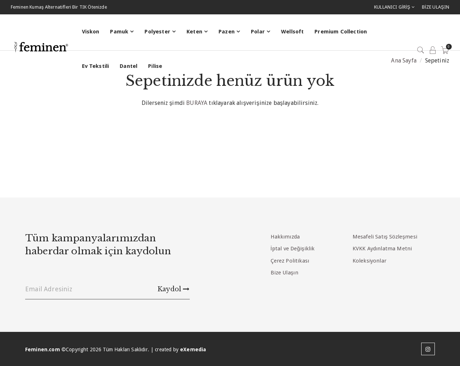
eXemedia (193, 349)
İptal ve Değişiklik (293, 248)
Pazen (226, 31)
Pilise (155, 66)
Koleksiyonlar (369, 261)
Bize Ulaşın (284, 272)
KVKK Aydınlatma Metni (382, 248)
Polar (258, 31)
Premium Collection (340, 31)
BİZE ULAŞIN (435, 7)
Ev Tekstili (95, 66)
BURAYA (196, 102)
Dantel (128, 66)
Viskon (91, 31)
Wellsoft (292, 31)
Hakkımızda (285, 236)
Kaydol (173, 289)
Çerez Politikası (290, 261)
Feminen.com (42, 349)
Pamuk (119, 31)
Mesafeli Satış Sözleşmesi (385, 236)
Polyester (157, 31)
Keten (194, 31)
